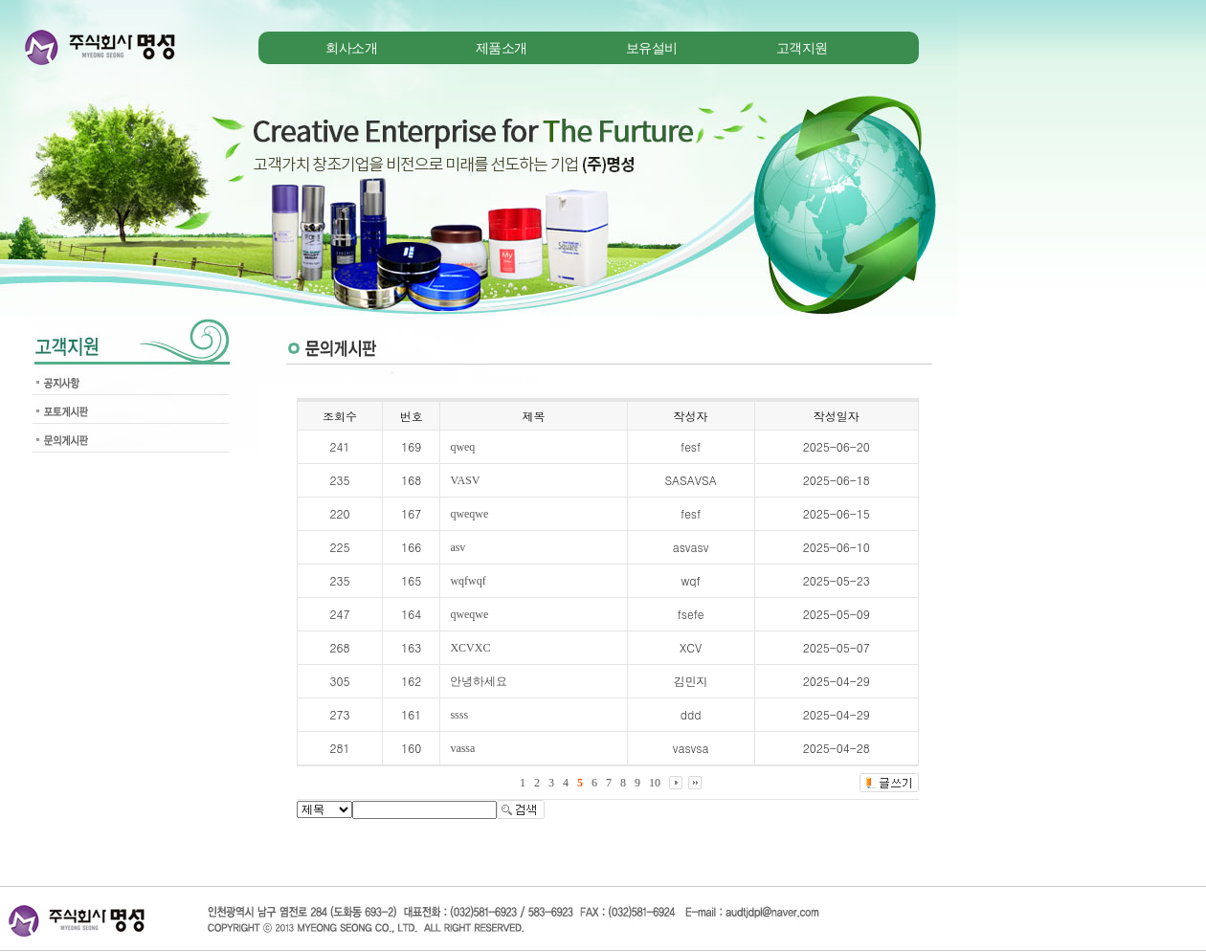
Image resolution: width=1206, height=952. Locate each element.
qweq (462, 447)
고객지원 (802, 47)
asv (457, 547)
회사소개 (351, 47)
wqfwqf (467, 580)
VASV (465, 480)
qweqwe (469, 513)
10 (654, 782)
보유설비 (652, 47)
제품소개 (501, 47)
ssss (459, 714)
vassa (462, 748)
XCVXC (470, 647)
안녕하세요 (478, 681)
